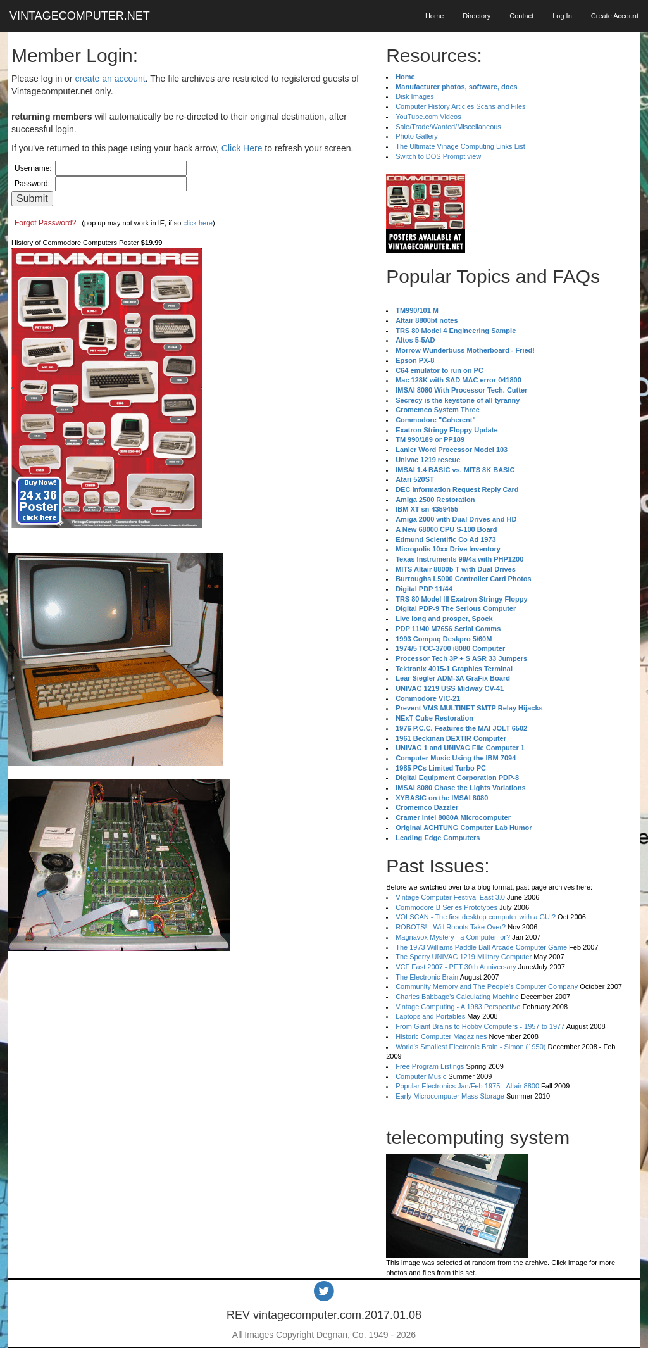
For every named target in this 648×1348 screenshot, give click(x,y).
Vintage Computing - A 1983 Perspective (458, 1007)
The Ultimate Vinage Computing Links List (460, 146)
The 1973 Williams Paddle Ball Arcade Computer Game (481, 947)
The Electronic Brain (427, 977)
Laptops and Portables (430, 1016)
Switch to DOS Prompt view (438, 156)
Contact (521, 16)
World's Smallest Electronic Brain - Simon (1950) (470, 1046)
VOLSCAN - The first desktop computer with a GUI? (476, 917)
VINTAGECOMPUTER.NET (79, 15)
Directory (476, 16)
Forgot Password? (45, 222)
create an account (110, 78)
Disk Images (415, 96)
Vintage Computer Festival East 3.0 (450, 897)
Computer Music (421, 1076)
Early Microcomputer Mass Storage (450, 1096)
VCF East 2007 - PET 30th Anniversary (456, 967)
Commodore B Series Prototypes (446, 907)
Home (434, 16)
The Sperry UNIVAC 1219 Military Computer (464, 957)
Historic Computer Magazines (441, 1036)
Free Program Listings (430, 1066)
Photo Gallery (417, 136)
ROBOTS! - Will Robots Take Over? (451, 927)
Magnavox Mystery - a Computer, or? (453, 937)
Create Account (615, 16)
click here (197, 223)
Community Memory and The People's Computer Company (487, 986)
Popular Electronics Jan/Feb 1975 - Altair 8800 (467, 1086)
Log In (562, 16)
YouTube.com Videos (428, 116)
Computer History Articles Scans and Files (460, 106)
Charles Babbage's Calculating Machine (457, 996)
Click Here (242, 148)
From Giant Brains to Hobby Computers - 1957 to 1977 (480, 1026)
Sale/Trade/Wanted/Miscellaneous (448, 126)
